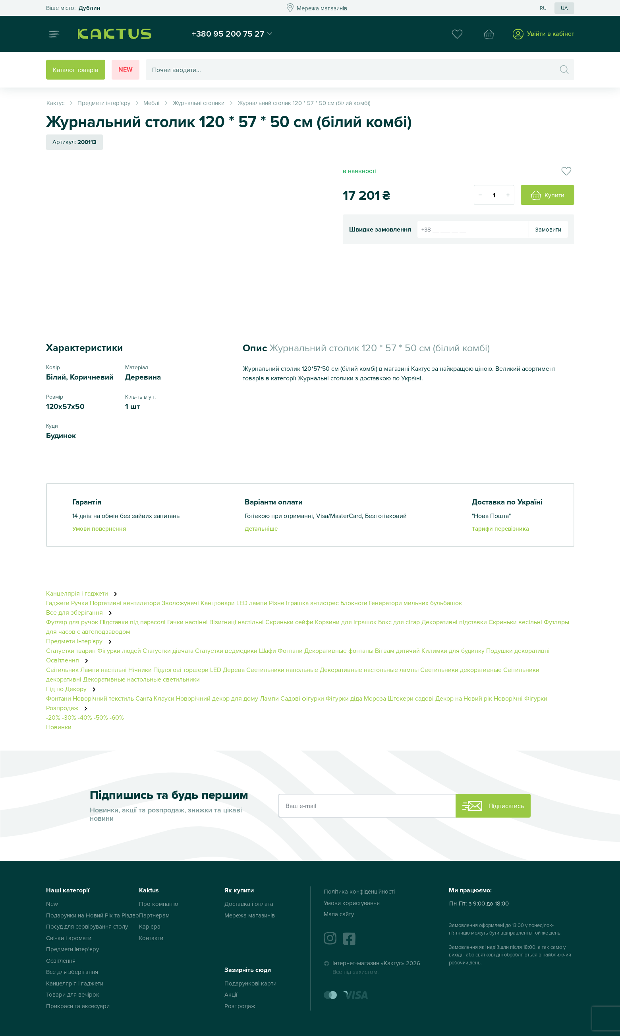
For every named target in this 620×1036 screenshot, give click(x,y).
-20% (53, 717)
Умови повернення (99, 528)
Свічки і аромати (68, 938)
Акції (230, 994)
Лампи (269, 698)
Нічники (140, 669)
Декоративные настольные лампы (369, 669)
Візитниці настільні (236, 621)
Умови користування (352, 903)
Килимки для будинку (453, 650)
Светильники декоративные (461, 669)
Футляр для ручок (72, 621)
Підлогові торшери (181, 669)
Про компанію (158, 904)
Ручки (79, 602)
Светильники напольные (282, 669)
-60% (117, 717)
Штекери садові (411, 698)
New (125, 69)
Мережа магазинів (249, 915)
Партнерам (154, 915)
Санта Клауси (154, 698)
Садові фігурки (302, 698)
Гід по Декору (73, 688)
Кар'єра (149, 926)
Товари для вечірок (72, 994)
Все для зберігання (81, 612)
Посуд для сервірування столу (87, 926)
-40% (85, 717)
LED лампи (251, 602)
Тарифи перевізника (500, 528)
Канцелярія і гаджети (84, 593)
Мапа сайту (339, 914)
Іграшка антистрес (312, 602)
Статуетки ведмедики (226, 650)
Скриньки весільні (515, 621)
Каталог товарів (76, 69)
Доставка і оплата (248, 904)
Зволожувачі (180, 602)
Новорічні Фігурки (520, 698)
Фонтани (290, 650)
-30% (69, 717)
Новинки (58, 726)
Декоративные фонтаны (338, 650)
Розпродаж (69, 707)
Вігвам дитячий (397, 650)
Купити (547, 195)
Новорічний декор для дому (217, 698)
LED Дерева (227, 669)
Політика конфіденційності (359, 891)
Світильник (62, 669)
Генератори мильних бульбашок (415, 602)
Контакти (151, 938)
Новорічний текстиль (103, 698)
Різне (276, 602)
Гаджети (58, 602)
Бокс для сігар (399, 621)
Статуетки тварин (71, 650)
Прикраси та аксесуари (78, 1006)
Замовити (548, 229)
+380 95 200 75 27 (228, 33)
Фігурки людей (119, 650)
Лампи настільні (103, 669)
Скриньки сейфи (289, 621)
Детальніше (261, 528)
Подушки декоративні (518, 650)
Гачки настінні (187, 621)
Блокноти (353, 602)
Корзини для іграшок (346, 621)
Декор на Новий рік (463, 698)
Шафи (267, 650)
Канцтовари (218, 602)
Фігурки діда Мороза (356, 698)
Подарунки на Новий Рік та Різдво (92, 915)
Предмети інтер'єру (81, 641)
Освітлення (69, 660)
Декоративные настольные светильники (141, 679)
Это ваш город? (73, 8)
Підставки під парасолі (133, 621)
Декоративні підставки (454, 621)
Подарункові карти (250, 983)
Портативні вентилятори (125, 602)
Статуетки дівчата (168, 650)
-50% (101, 717)
